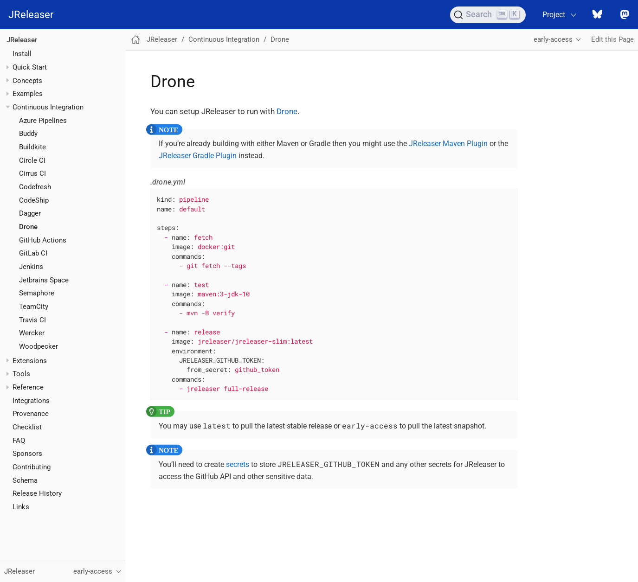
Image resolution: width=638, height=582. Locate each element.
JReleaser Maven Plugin (448, 143)
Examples (28, 94)
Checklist (27, 427)
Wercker (32, 333)
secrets (237, 464)
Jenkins (31, 266)
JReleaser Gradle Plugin (198, 155)
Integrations (31, 401)
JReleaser (30, 14)
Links (21, 507)
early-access (553, 39)
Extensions (30, 361)
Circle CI (32, 160)
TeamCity (33, 306)
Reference (28, 387)
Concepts (27, 81)
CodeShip (34, 200)
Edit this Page (612, 39)
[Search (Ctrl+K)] (488, 14)
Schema (25, 480)
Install (22, 54)
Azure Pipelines (43, 120)
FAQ (19, 440)
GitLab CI (33, 253)
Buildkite (32, 147)
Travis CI (32, 320)
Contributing (32, 467)
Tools (21, 374)
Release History (37, 493)
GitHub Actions (42, 240)
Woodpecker (38, 346)
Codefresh (35, 187)
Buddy (28, 133)
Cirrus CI (32, 173)
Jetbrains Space (44, 280)
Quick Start (30, 67)
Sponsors (27, 453)
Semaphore (36, 293)
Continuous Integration (48, 107)
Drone (28, 227)
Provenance (31, 413)
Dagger (30, 213)
